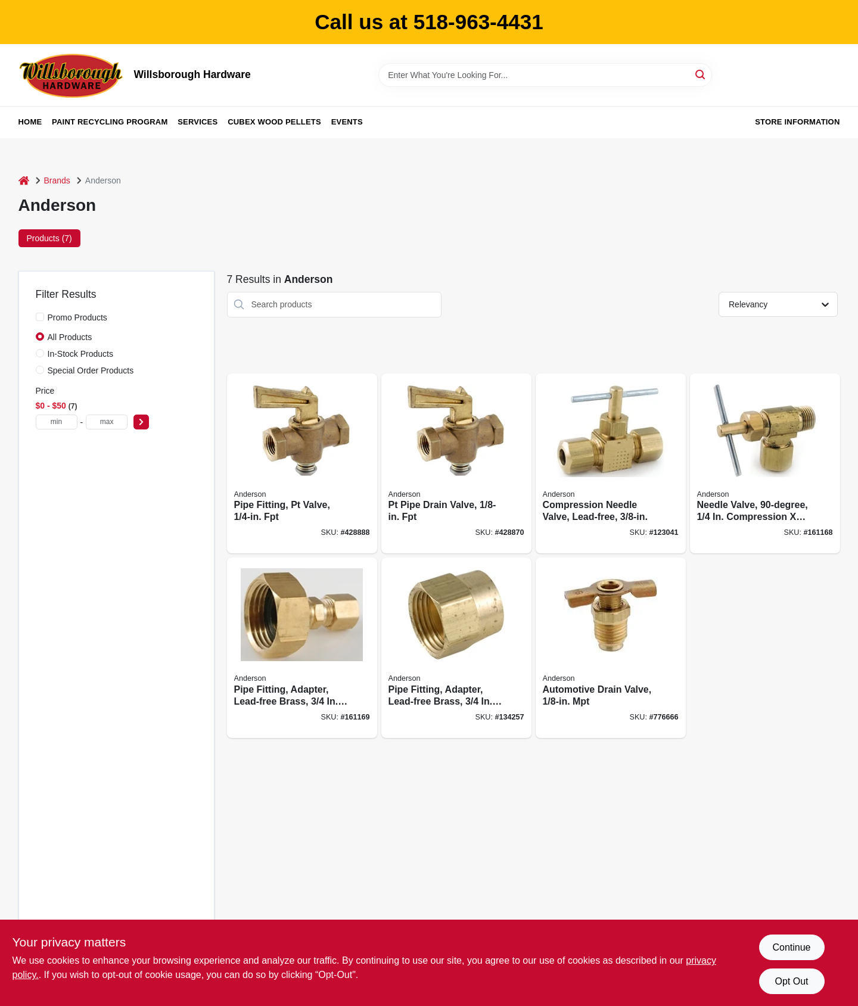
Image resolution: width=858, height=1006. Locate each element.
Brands (57, 180)
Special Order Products (91, 370)
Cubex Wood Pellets (274, 121)
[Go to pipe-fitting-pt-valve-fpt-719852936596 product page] (302, 463)
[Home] (23, 181)
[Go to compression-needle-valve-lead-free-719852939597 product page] (611, 463)
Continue (791, 947)
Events (347, 121)
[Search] (701, 74)
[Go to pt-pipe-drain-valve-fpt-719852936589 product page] (456, 463)
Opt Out (791, 981)
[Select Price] (141, 422)
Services (197, 121)
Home (30, 121)
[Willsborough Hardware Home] (72, 75)
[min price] (56, 422)
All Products (70, 337)
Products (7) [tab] (49, 238)
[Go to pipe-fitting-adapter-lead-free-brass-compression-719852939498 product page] (302, 647)
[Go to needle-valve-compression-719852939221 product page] (765, 463)
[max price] (107, 422)
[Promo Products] (40, 317)
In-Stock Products (81, 354)
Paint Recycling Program (109, 121)
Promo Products (77, 317)
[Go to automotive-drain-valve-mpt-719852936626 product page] (611, 647)
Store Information (797, 121)
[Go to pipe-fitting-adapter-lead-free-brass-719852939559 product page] (456, 647)
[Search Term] (545, 75)
